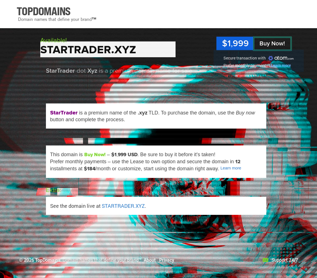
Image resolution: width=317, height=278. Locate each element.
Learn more (281, 65)
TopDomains (47, 260)
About (150, 260)
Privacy (166, 260)
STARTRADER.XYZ (123, 205)
